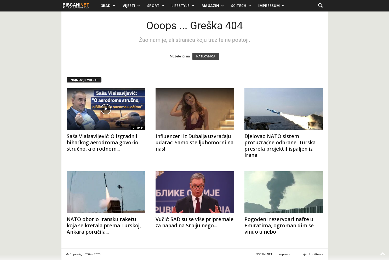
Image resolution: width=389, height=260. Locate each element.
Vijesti (131, 5)
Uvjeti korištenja (311, 254)
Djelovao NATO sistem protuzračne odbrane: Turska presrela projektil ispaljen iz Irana (280, 145)
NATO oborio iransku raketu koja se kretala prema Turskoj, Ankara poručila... (104, 225)
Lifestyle (182, 5)
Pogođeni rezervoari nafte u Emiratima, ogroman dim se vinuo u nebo (279, 225)
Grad (107, 5)
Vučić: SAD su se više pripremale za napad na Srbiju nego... (194, 222)
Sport (155, 5)
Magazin (213, 5)
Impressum (271, 5)
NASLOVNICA (205, 56)
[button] (320, 5)
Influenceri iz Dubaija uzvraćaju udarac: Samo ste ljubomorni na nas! (194, 142)
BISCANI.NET (263, 254)
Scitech (241, 5)
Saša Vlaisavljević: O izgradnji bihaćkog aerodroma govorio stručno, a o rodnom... (102, 142)
